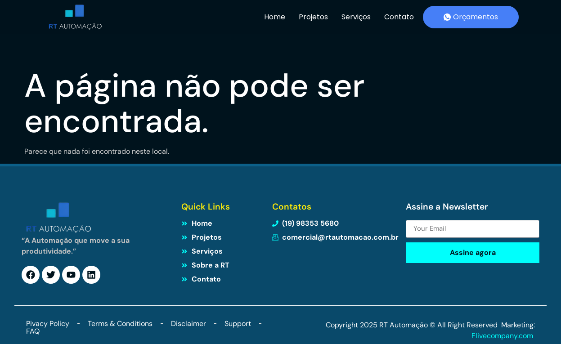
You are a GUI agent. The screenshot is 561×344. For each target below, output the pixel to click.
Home (274, 17)
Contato (399, 17)
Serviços (356, 17)
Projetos (313, 17)
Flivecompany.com (503, 335)
